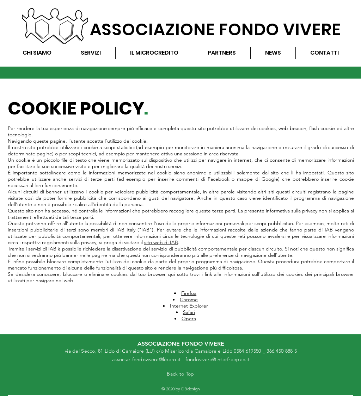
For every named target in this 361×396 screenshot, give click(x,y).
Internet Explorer (189, 306)
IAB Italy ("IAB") (134, 230)
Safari (189, 312)
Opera (189, 318)
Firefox (188, 293)
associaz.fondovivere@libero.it (146, 359)
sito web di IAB (161, 242)
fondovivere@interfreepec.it (217, 359)
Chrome (189, 299)
